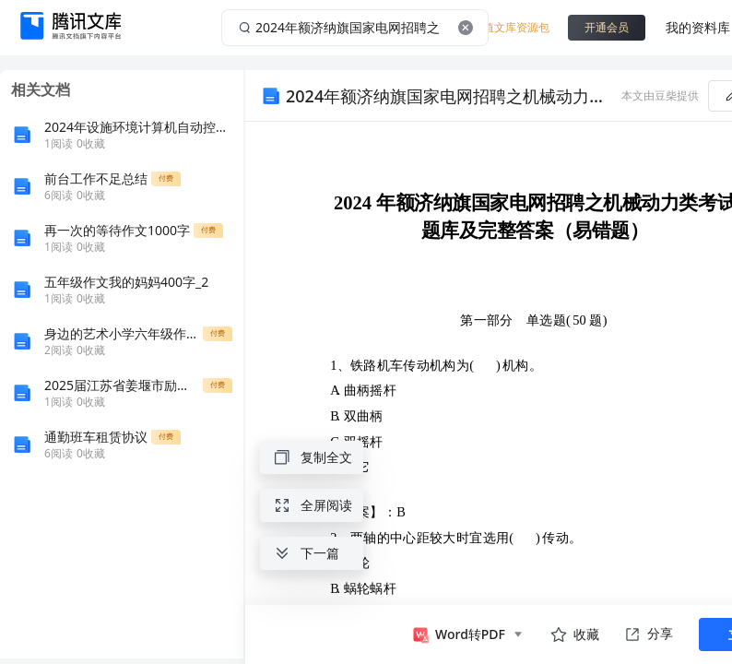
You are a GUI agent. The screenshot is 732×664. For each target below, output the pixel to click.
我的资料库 (698, 27)
